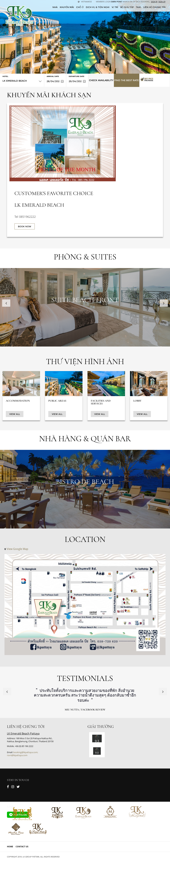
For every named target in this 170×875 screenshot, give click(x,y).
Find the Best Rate (126, 80)
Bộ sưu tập (127, 7)
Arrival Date (53, 76)
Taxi (138, 7)
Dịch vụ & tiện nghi (97, 7)
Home (10, 846)
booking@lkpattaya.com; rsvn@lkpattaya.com (22, 754)
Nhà (54, 7)
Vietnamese (85, 1)
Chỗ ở (80, 7)
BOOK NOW (24, 226)
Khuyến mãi (67, 7)
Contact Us (22, 846)
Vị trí (115, 7)
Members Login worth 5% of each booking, (123, 1)
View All (14, 414)
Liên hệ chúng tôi (154, 7)
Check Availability (101, 80)
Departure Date (76, 76)
